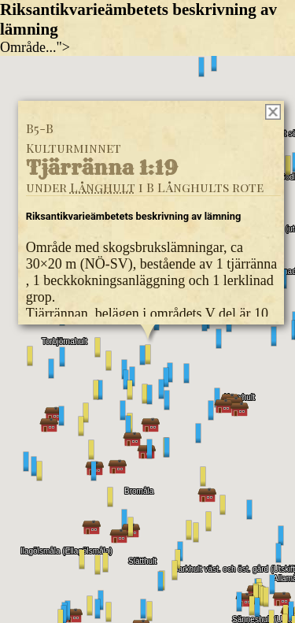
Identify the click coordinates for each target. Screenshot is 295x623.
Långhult (102, 186)
